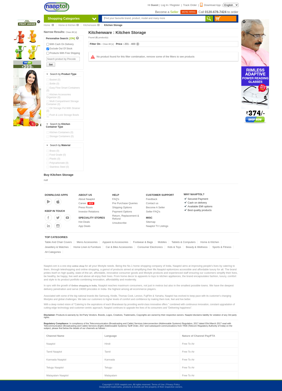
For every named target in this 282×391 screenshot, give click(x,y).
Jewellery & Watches (57, 247)
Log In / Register (170, 5)
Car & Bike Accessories (119, 247)
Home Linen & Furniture (87, 247)
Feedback (151, 199)
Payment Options (122, 211)
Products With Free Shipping (63, 53)
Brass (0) (52, 150)
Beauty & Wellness (197, 247)
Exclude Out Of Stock (59, 48)
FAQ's (115, 199)
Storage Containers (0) (60, 136)
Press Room (86, 207)
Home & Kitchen (68, 25)
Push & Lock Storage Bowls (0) (62, 116)
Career (86, 203)
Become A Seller (155, 207)
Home (49, 25)
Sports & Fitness (221, 247)
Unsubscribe (119, 222)
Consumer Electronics (150, 247)
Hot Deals (84, 221)
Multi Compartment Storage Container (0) (62, 102)
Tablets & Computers (184, 242)
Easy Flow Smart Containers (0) (63, 89)
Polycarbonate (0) (57, 163)
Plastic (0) (53, 158)
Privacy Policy (173, 384)
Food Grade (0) (56, 154)
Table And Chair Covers (58, 242)
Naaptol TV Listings (157, 226)
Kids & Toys (174, 247)
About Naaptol (87, 199)
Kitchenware (91, 25)
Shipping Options (122, 207)
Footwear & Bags (143, 242)
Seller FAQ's (153, 211)
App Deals (84, 226)
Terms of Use (157, 384)
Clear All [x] (71, 32)
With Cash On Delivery (60, 44)
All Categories (53, 251)
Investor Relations (89, 211)
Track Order (190, 5)
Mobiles (162, 242)
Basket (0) (53, 79)
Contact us (152, 203)
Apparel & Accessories (115, 242)
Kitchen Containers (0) (59, 132)
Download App (210, 5)
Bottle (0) (52, 83)
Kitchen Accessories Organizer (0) (58, 96)
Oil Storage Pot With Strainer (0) (63, 109)
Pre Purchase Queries (125, 203)
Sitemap (151, 221)
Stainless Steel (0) (57, 166)
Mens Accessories (87, 242)
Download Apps (56, 194)
